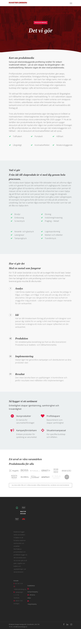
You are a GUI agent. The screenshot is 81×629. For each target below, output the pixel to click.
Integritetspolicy (32, 604)
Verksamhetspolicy (32, 592)
